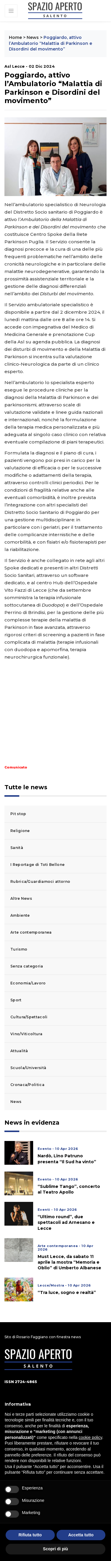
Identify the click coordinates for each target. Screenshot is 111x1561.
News (33, 37)
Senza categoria (26, 966)
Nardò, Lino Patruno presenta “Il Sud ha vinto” (67, 1158)
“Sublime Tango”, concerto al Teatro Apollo (69, 1189)
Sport (16, 1000)
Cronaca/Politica (27, 1084)
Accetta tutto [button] (81, 1534)
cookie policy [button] (90, 1437)
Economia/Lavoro (28, 983)
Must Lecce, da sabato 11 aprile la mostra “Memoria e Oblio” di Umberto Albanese (69, 1262)
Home (15, 37)
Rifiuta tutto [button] (30, 1534)
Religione (20, 830)
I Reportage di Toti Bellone (37, 864)
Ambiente (20, 915)
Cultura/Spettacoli (28, 1017)
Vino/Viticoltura (26, 1034)
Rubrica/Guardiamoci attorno (40, 881)
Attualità (19, 1051)
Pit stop (18, 814)
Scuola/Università (28, 1068)
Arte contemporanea (31, 932)
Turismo (18, 949)
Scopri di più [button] (55, 1548)
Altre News (21, 898)
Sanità (16, 847)
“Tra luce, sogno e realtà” (67, 1292)
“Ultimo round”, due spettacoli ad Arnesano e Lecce (66, 1222)
